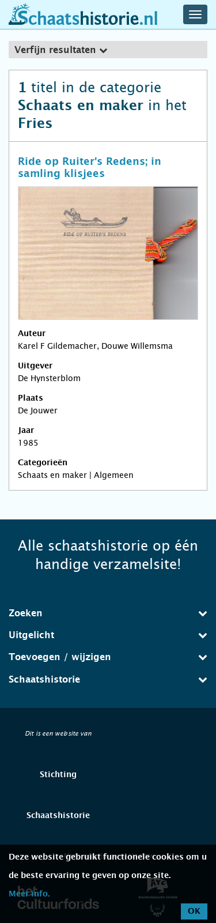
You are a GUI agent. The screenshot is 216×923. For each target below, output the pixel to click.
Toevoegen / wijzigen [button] (108, 657)
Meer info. (29, 894)
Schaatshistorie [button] (108, 679)
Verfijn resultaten (60, 50)
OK (194, 911)
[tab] (108, 49)
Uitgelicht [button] (108, 635)
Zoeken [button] (108, 613)
